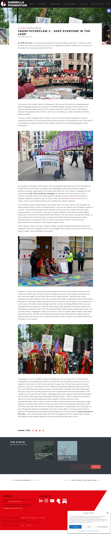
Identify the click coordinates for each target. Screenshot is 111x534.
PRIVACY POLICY (34, 517)
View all (96, 467)
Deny (88, 527)
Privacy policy (90, 530)
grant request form (15, 501)
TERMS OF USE (25, 517)
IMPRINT (43, 517)
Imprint (97, 530)
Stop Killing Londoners (26, 480)
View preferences (102, 527)
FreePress (28, 525)
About (31, 4)
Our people (42, 4)
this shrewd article (75, 198)
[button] (109, 11)
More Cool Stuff (97, 4)
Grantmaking (55, 4)
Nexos (23, 525)
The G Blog (83, 4)
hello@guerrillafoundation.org (12, 508)
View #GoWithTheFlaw (80, 467)
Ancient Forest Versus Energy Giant (82, 480)
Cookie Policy (82, 530)
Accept (75, 527)
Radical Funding (70, 4)
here (50, 48)
